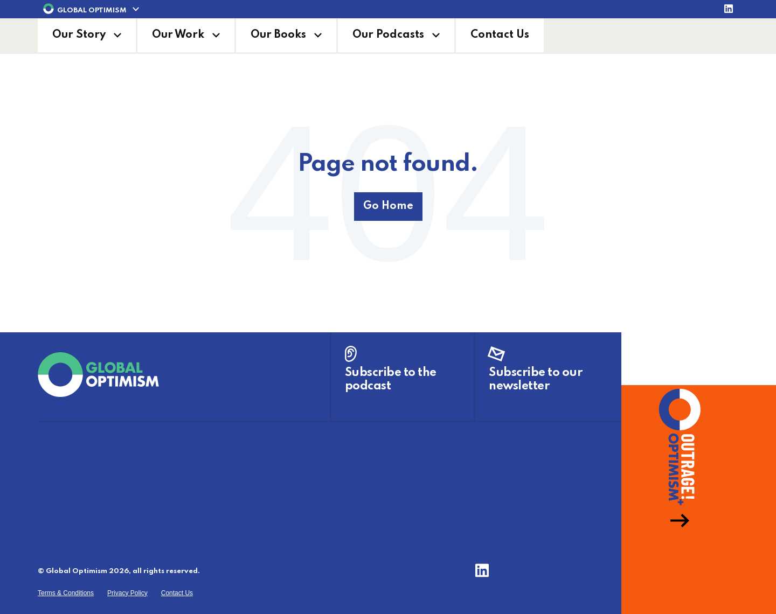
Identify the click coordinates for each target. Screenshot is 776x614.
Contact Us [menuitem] (177, 593)
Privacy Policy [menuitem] (127, 593)
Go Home (388, 206)
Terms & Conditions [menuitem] (66, 593)
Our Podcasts (388, 35)
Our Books (278, 35)
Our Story (79, 35)
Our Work (178, 35)
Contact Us (499, 35)
